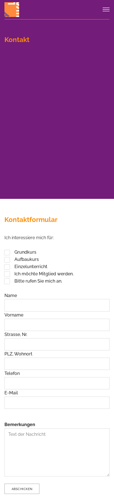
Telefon (12, 373)
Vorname (13, 315)
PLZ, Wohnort (18, 354)
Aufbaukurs (26, 259)
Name (10, 295)
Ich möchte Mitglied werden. (44, 273)
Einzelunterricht (30, 266)
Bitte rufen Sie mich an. (38, 281)
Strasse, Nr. (15, 334)
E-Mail (11, 392)
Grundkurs (25, 252)
